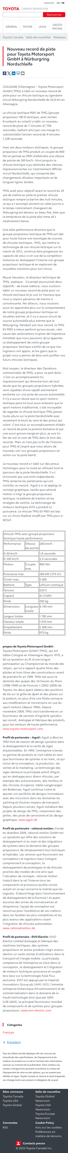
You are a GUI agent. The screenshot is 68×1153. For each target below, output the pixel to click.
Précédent (14, 1042)
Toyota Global (12, 1105)
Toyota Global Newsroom (45, 1098)
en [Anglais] (58, 3)
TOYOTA (27, 26)
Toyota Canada (13, 1096)
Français (8, 1032)
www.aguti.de (27, 819)
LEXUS (42, 26)
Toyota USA (10, 1100)
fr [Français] (63, 3)
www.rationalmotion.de (19, 928)
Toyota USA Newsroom (43, 1107)
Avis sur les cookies (48, 1127)
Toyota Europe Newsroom (45, 1115)
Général (11, 26)
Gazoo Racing (57, 26)
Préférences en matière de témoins (48, 1133)
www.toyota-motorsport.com (23, 728)
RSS (5, 1127)
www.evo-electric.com (36, 1010)
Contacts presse (34, 1143)
